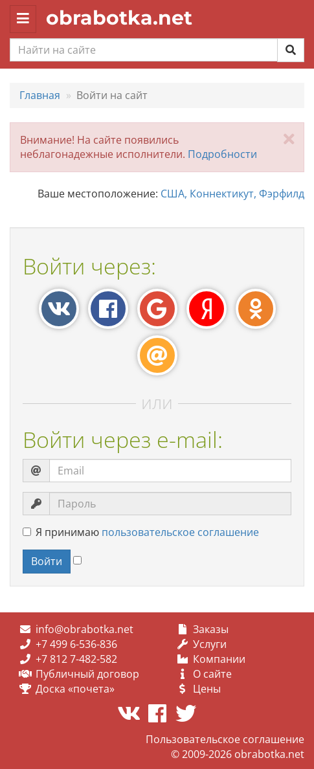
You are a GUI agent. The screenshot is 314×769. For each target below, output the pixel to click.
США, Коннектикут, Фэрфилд (232, 193)
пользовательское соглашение (180, 532)
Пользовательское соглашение (225, 739)
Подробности (222, 154)
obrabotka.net (119, 18)
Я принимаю (141, 532)
